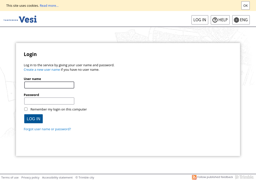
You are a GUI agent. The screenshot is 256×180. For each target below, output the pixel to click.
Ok (245, 5)
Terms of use (9, 177)
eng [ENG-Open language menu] (244, 19)
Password (31, 94)
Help (223, 19)
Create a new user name (42, 69)
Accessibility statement (57, 177)
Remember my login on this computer (58, 109)
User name (32, 78)
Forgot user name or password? (47, 129)
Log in (200, 19)
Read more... (49, 5)
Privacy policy (30, 177)
